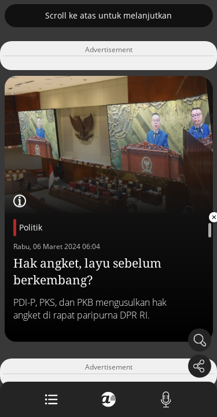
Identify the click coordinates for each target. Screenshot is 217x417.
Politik (30, 227)
